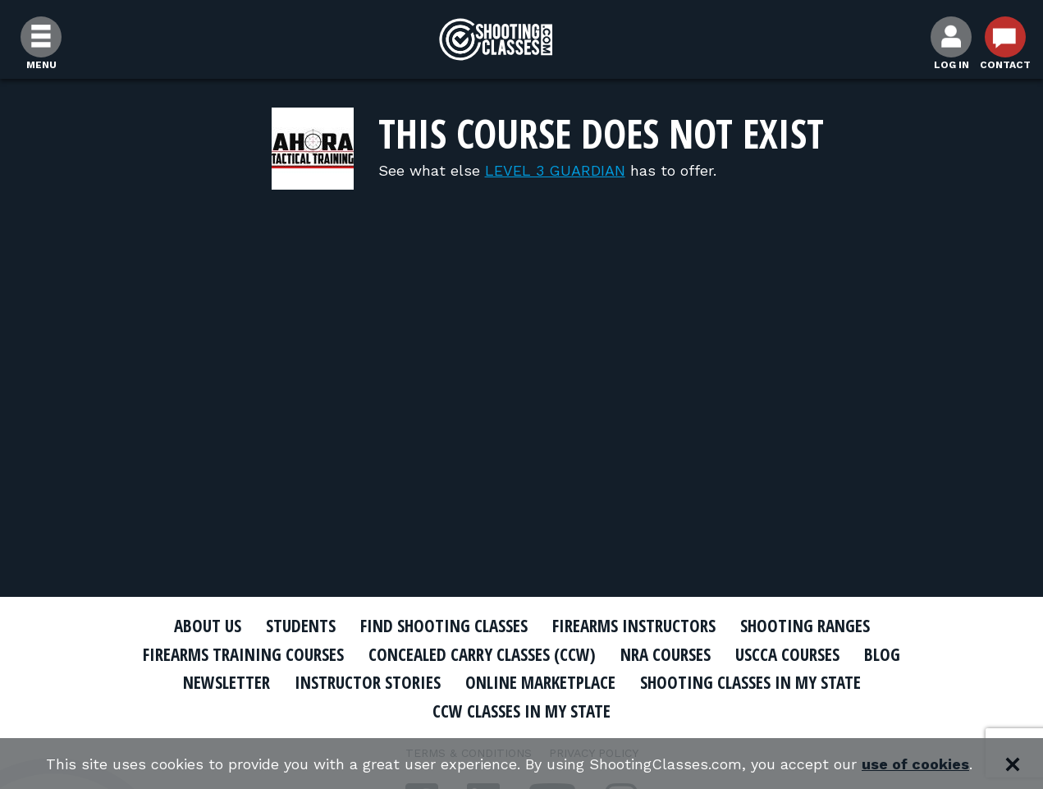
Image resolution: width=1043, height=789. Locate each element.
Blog (882, 654)
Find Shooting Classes (444, 625)
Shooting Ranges (805, 625)
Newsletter (226, 682)
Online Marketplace (540, 682)
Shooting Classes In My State (750, 682)
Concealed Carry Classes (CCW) (482, 654)
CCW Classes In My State (521, 711)
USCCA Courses (787, 654)
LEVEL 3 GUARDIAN (555, 170)
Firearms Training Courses (243, 654)
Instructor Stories (368, 682)
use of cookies (915, 764)
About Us (207, 625)
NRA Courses (665, 654)
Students (301, 625)
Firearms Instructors (634, 625)
